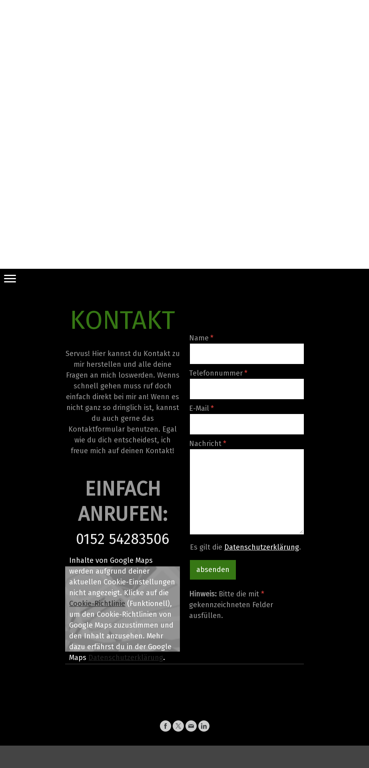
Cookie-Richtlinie (97, 603)
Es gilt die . (245, 547)
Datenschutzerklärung (125, 657)
